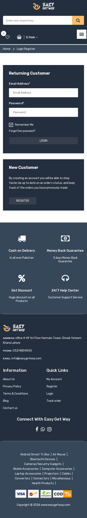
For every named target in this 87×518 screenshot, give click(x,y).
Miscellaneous (62, 478)
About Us (9, 379)
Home (7, 49)
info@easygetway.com (27, 358)
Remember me (24, 124)
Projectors (52, 473)
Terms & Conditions (15, 393)
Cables (66, 473)
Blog (6, 401)
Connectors (41, 478)
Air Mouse (59, 454)
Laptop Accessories (28, 473)
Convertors (23, 478)
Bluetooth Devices (43, 459)
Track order (53, 401)
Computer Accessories (57, 469)
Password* (16, 103)
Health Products (43, 483)
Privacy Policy (12, 386)
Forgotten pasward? (22, 131)
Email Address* (19, 83)
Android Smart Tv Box (35, 454)
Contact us (10, 408)
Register (22, 200)
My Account (54, 379)
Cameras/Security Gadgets (43, 464)
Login (49, 393)
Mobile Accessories (26, 469)
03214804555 (22, 350)
